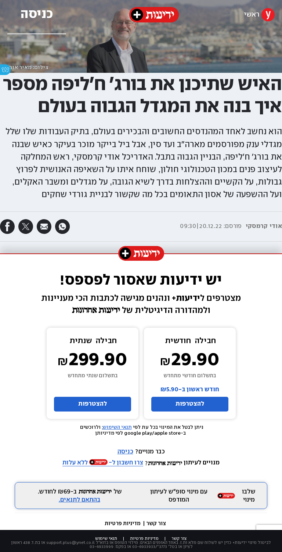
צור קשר (156, 523)
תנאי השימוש (117, 427)
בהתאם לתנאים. (79, 500)
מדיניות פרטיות (123, 523)
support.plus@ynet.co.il (70, 543)
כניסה (125, 452)
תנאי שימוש (106, 539)
